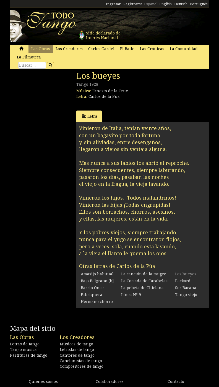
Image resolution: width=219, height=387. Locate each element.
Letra (89, 116)
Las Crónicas (152, 49)
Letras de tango (25, 344)
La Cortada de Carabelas (144, 281)
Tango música (23, 349)
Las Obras (40, 49)
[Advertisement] (51, 108)
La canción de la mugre (143, 274)
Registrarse (132, 4)
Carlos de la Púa (104, 96)
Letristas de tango (77, 349)
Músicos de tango (76, 344)
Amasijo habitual (97, 274)
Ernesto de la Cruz (110, 91)
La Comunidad (184, 49)
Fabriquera (91, 294)
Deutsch (180, 4)
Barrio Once (92, 288)
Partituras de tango (28, 355)
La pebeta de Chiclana (142, 288)
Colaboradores (110, 381)
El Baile (127, 49)
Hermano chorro (97, 301)
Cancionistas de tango (81, 361)
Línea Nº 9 (131, 294)
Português (198, 4)
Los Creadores (69, 49)
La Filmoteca (29, 57)
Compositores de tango (81, 366)
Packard (183, 281)
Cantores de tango (77, 355)
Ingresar (113, 4)
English (165, 4)
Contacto (176, 381)
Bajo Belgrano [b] (97, 281)
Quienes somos (43, 381)
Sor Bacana (185, 288)
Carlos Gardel (101, 49)
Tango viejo (186, 294)
